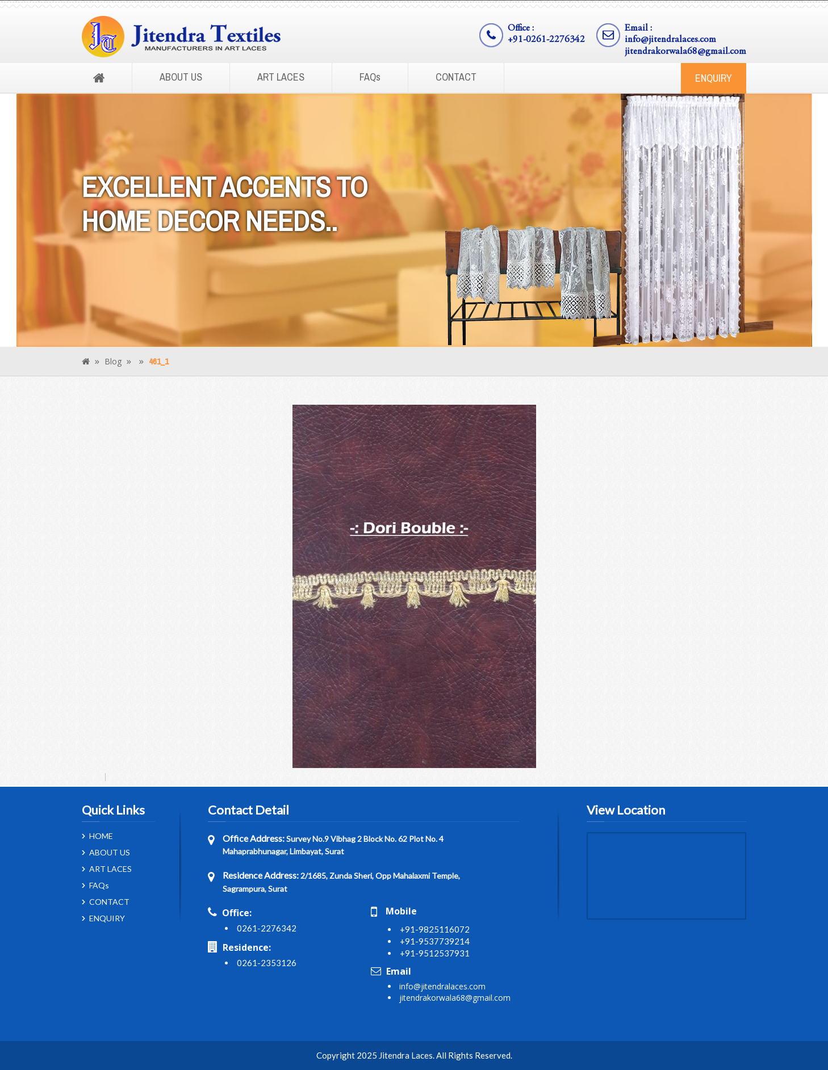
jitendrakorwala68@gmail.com (685, 52)
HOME (101, 836)
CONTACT (456, 77)
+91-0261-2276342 (546, 40)
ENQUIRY (713, 78)
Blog (113, 361)
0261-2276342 (266, 928)
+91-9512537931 (435, 953)
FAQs (369, 77)
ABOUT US (181, 77)
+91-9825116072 (435, 929)
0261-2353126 (266, 963)
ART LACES (280, 77)
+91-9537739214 (435, 941)
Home (99, 78)
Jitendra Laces (406, 1055)
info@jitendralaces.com (670, 40)
